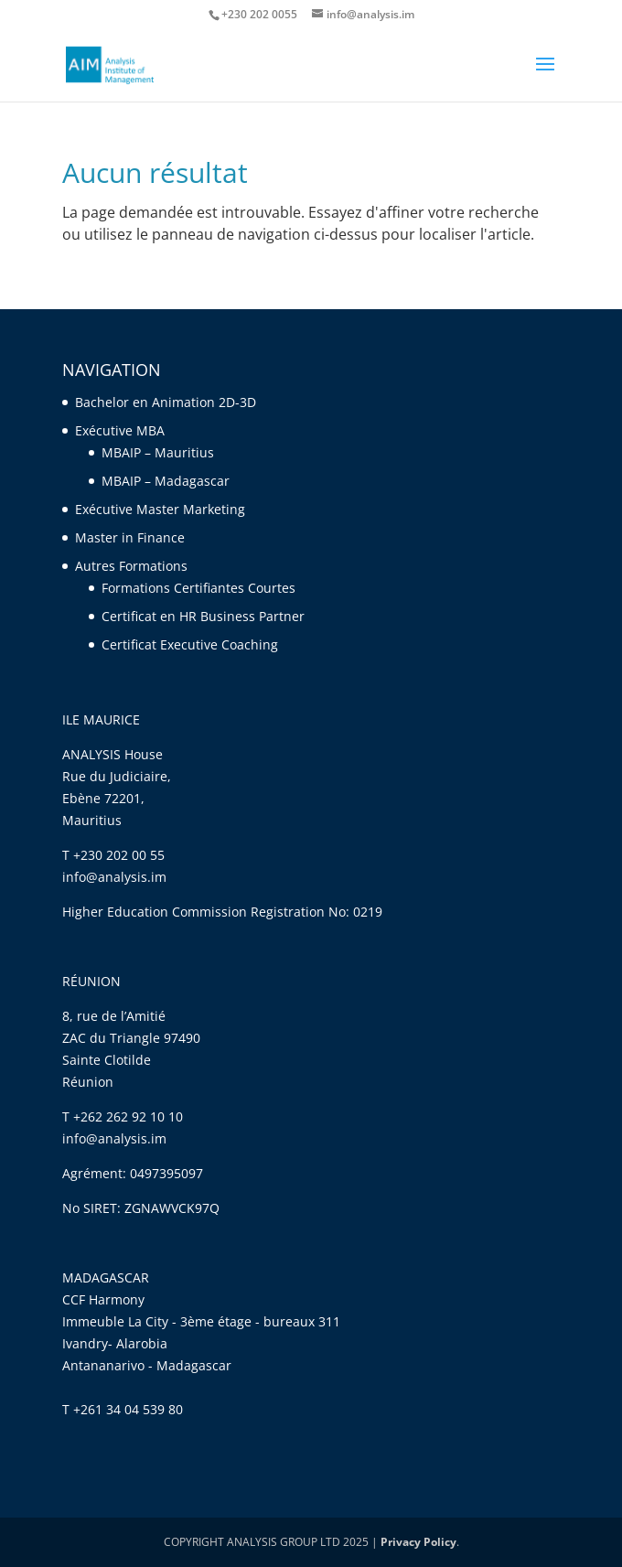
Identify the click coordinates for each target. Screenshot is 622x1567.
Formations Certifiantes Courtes (198, 587)
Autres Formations (131, 565)
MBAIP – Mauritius (158, 452)
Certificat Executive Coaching (192, 644)
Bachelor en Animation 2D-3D (165, 402)
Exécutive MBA (120, 430)
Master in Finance (130, 537)
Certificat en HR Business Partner (203, 616)
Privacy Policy (418, 1542)
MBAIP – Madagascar (166, 480)
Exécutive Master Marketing (160, 509)
